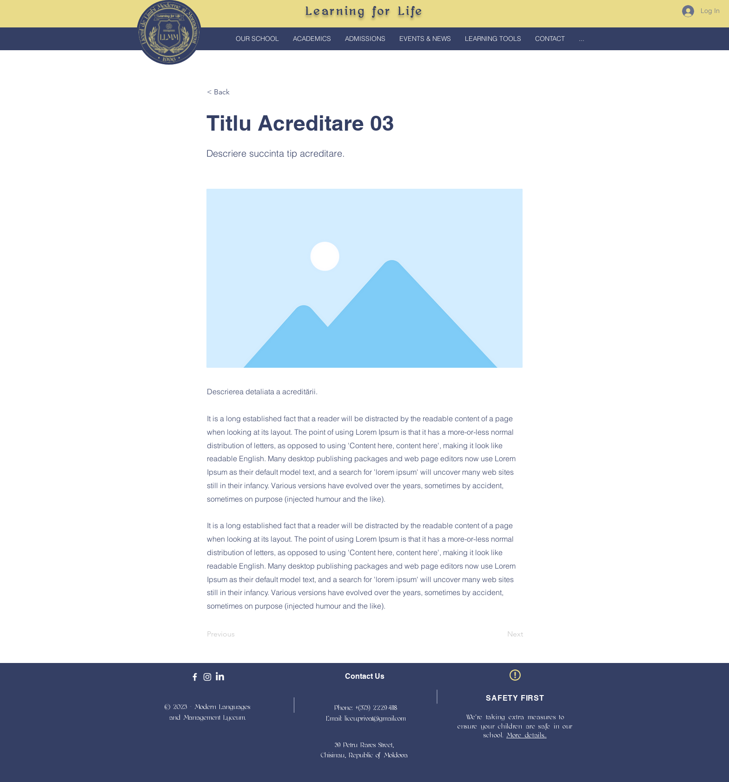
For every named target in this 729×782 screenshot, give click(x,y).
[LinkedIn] (220, 677)
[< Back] (237, 92)
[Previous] (237, 634)
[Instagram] (207, 677)
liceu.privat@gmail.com (375, 718)
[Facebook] (195, 677)
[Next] (500, 634)
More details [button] (525, 735)
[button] (312, 38)
